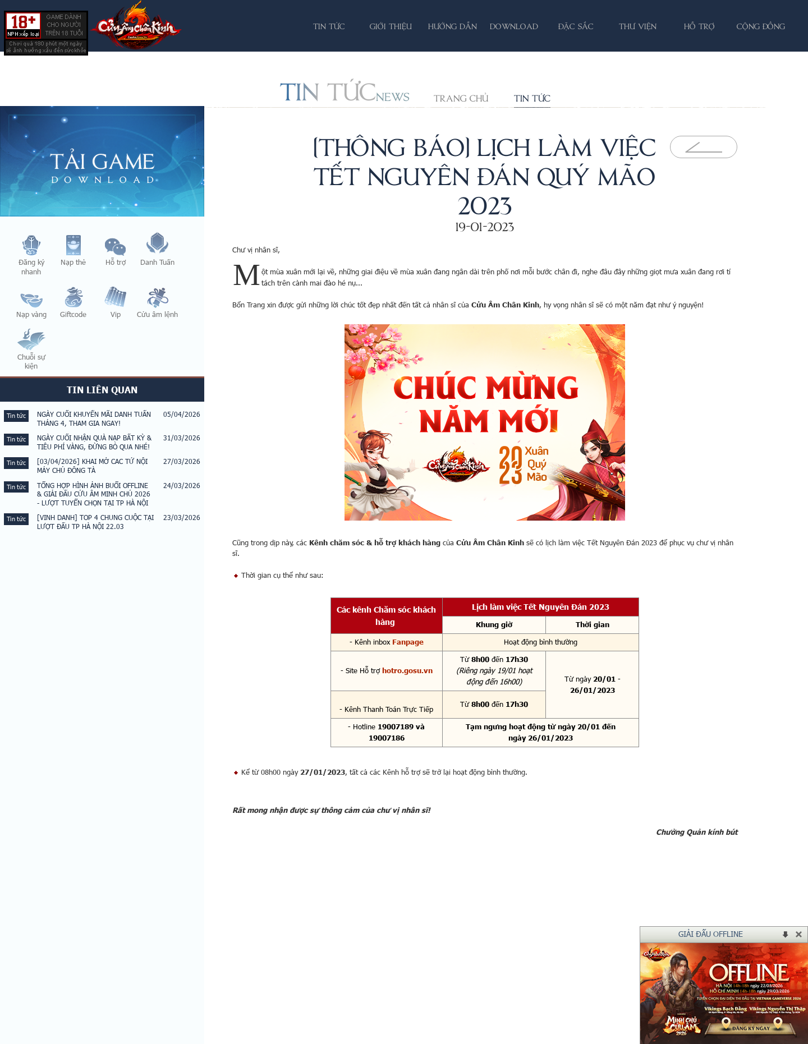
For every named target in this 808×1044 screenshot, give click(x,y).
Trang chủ (461, 98)
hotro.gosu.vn (407, 670)
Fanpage (408, 641)
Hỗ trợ (699, 26)
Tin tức (532, 98)
